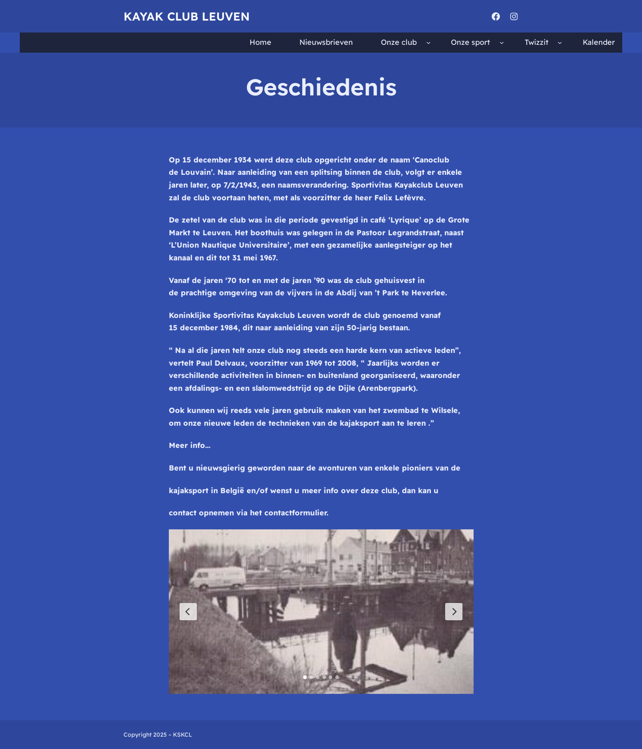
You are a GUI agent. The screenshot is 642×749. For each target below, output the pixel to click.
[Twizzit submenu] (560, 42)
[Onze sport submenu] (502, 42)
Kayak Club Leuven (187, 16)
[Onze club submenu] (428, 42)
